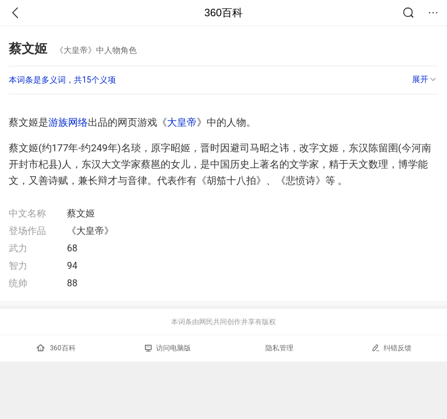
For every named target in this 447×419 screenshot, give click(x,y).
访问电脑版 (168, 348)
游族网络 (68, 122)
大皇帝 (182, 122)
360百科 (223, 13)
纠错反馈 (391, 347)
